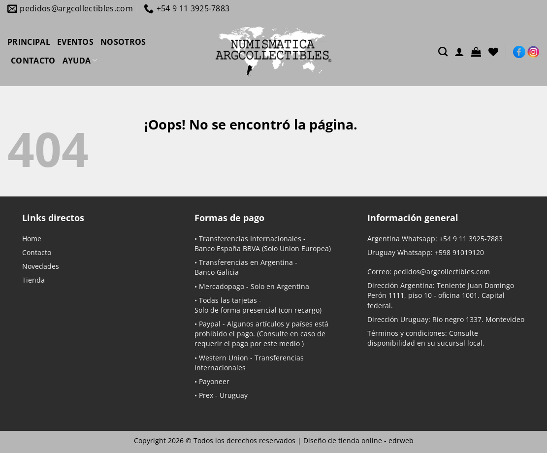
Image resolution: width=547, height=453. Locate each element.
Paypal (210, 323)
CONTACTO (33, 60)
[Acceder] (459, 52)
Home (31, 238)
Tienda (33, 280)
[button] (476, 52)
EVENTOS (75, 41)
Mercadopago (221, 286)
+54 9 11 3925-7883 (471, 238)
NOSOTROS (123, 41)
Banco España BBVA (227, 248)
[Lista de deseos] (493, 52)
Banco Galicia (216, 272)
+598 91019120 (459, 252)
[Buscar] (443, 51)
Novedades (40, 266)
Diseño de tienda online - (358, 440)
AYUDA (80, 60)
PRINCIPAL (28, 41)
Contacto (36, 252)
